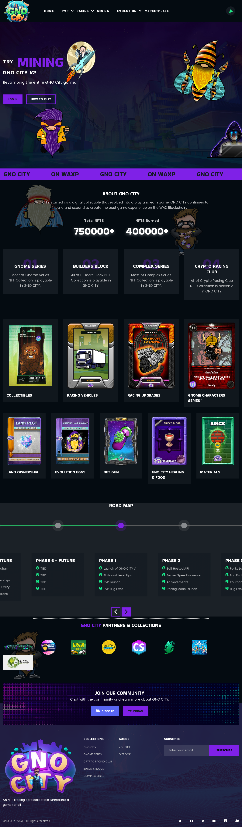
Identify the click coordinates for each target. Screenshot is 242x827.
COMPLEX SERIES (94, 776)
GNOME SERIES (93, 754)
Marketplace (157, 11)
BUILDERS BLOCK (94, 769)
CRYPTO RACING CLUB (98, 761)
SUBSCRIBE (224, 750)
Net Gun (111, 472)
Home (49, 11)
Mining (103, 11)
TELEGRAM (135, 711)
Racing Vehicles (82, 395)
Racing (83, 11)
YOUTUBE (125, 747)
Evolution (127, 11)
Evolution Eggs (70, 472)
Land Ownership (22, 472)
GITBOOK (125, 754)
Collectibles (19, 395)
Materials (210, 472)
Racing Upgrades (144, 395)
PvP (65, 11)
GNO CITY (90, 747)
